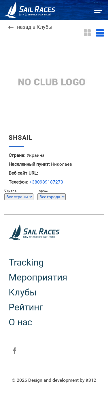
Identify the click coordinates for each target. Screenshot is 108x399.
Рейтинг (26, 307)
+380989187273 (46, 182)
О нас (20, 322)
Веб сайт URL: (23, 173)
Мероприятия (38, 277)
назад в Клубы (34, 27)
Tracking (26, 262)
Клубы (23, 292)
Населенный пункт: (29, 164)
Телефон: (18, 182)
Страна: (17, 155)
